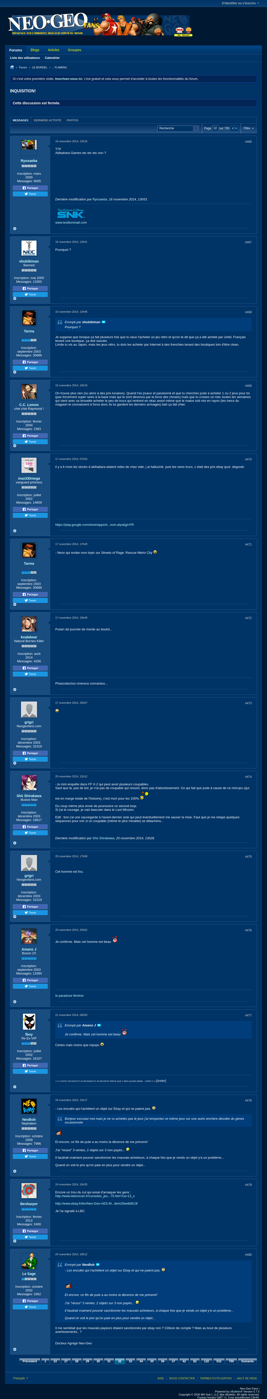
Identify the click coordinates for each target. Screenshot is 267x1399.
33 (130, 1361)
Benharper (29, 1204)
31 (108, 1361)
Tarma (29, 331)
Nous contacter (182, 1378)
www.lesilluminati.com (71, 222)
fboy (29, 1034)
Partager (30, 188)
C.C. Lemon (29, 405)
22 (55, 1361)
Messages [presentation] (20, 120)
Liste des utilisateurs (25, 58)
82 (194, 1361)
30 (98, 1361)
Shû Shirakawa (29, 796)
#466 (248, 141)
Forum (23, 67)
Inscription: (25, 173)
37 (173, 1361)
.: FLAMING (59, 67)
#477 (248, 1015)
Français (20, 1378)
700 (231, 1361)
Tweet (30, 194)
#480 (248, 1255)
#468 (248, 312)
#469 (248, 386)
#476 (248, 930)
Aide (161, 1378)
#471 (248, 544)
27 (66, 1361)
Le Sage (29, 1274)
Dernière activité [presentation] (47, 120)
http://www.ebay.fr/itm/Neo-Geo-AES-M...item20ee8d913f (96, 1203)
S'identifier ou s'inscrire (240, 3)
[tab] (20, 120)
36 (162, 1361)
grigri (29, 722)
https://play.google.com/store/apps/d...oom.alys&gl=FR (94, 525)
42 (184, 1361)
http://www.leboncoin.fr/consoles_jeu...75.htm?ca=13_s (95, 1196)
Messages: (25, 181)
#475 (248, 856)
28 (76, 1361)
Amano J (29, 949)
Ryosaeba (29, 161)
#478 (248, 1100)
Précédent (29, 1361)
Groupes (74, 50)
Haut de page (247, 1378)
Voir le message (103, 322)
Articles (53, 50)
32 (119, 1361)
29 (87, 1361)
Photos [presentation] (72, 120)
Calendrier (52, 58)
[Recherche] (178, 128)
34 (141, 1361)
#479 (248, 1185)
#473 (248, 703)
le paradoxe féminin (69, 995)
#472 (248, 618)
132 (206, 1361)
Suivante (247, 1361)
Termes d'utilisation (216, 1378)
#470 (248, 459)
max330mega (29, 478)
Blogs (34, 50)
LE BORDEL (40, 67)
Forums (15, 50)
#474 (248, 777)
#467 (248, 242)
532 (219, 1361)
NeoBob (29, 1119)
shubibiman (29, 261)
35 (152, 1361)
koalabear (29, 637)
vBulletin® (236, 1391)
